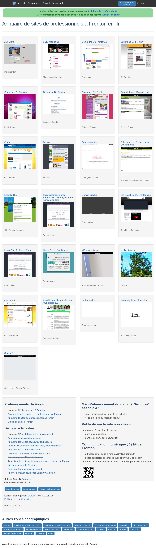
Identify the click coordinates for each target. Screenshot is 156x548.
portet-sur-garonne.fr (140, 525)
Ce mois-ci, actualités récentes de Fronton (29, 453)
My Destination (128, 250)
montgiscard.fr (68, 529)
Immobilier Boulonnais (33, 529)
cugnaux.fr (122, 529)
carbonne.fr (29, 533)
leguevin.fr (101, 529)
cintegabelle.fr (134, 529)
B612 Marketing (51, 42)
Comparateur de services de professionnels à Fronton (35, 414)
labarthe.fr (111, 529)
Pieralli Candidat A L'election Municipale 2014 (57, 301)
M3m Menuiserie (90, 250)
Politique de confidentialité (102, 11)
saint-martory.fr (124, 525)
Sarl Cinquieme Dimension (134, 300)
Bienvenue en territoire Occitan (105, 525)
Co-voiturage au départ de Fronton (25, 457)
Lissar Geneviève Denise (55, 250)
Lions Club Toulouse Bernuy (18, 250)
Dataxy (46, 142)
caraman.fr (40, 533)
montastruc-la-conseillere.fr (13, 529)
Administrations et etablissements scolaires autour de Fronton (39, 461)
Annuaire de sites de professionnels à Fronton (31, 418)
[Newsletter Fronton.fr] (138, 3)
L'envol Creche (89, 195)
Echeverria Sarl (89, 142)
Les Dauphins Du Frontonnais (136, 195)
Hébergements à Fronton (32, 410)
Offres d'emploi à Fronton (20, 422)
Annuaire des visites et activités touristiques (30, 442)
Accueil (21, 3)
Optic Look (9, 300)
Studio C (8, 353)
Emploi (46, 3)
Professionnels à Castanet (12, 533)
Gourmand (57, 3)
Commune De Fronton (132, 42)
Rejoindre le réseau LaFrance (50, 489)
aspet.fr (50, 533)
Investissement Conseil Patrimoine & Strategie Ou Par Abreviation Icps (58, 197)
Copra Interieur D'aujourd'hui (135, 92)
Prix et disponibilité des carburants (36, 434)
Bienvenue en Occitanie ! (82, 525)
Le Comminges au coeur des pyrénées (27, 525)
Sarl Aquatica (88, 300)
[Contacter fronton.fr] (142, 3)
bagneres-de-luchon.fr (52, 529)
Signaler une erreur (29, 489)
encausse (7, 525)
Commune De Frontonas (94, 42)
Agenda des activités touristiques (24, 438)
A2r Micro (9, 42)
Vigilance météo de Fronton (22, 465)
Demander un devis (12, 489)
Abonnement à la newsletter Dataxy (32, 473)
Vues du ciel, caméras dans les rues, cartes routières (34, 445)
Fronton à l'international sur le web (25, 469)
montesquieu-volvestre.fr (85, 529)
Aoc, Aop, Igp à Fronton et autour (24, 449)
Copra (7, 142)
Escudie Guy (10, 195)
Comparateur (34, 3)
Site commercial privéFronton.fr (127, 4)
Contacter (27, 479)
